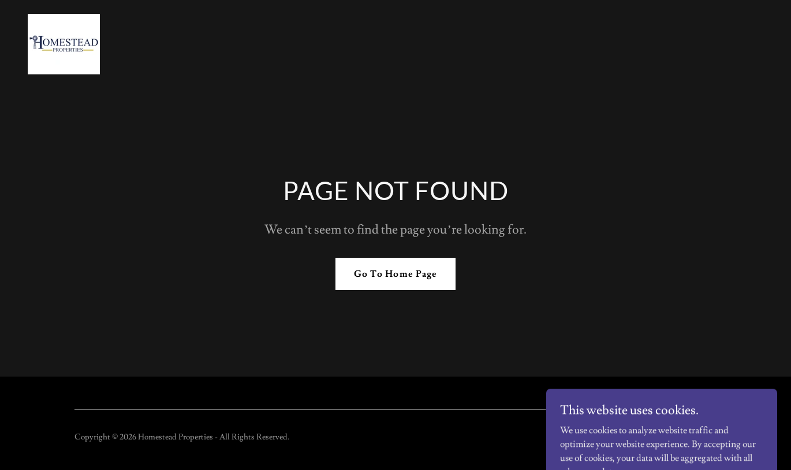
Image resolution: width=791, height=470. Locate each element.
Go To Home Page (395, 274)
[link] (64, 42)
